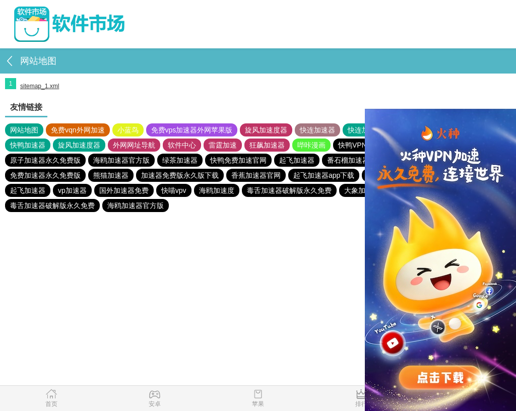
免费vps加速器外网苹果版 (192, 130)
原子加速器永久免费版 (45, 160)
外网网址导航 (134, 145)
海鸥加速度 (216, 190)
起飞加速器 (296, 160)
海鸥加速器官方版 (121, 160)
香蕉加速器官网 (256, 175)
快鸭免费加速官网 (238, 160)
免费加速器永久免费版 (45, 175)
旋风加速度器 (266, 130)
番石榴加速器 (348, 160)
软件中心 (182, 145)
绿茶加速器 (180, 160)
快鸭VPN (352, 145)
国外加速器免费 (124, 190)
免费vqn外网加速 (78, 130)
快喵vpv (173, 190)
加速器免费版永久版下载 (180, 175)
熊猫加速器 (110, 175)
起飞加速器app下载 (323, 175)
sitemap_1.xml (39, 86)
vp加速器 (72, 190)
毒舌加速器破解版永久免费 (289, 190)
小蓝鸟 (128, 130)
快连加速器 (317, 130)
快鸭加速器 (27, 145)
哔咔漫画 (311, 145)
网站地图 (24, 130)
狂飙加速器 (267, 145)
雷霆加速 (223, 145)
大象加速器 (361, 190)
